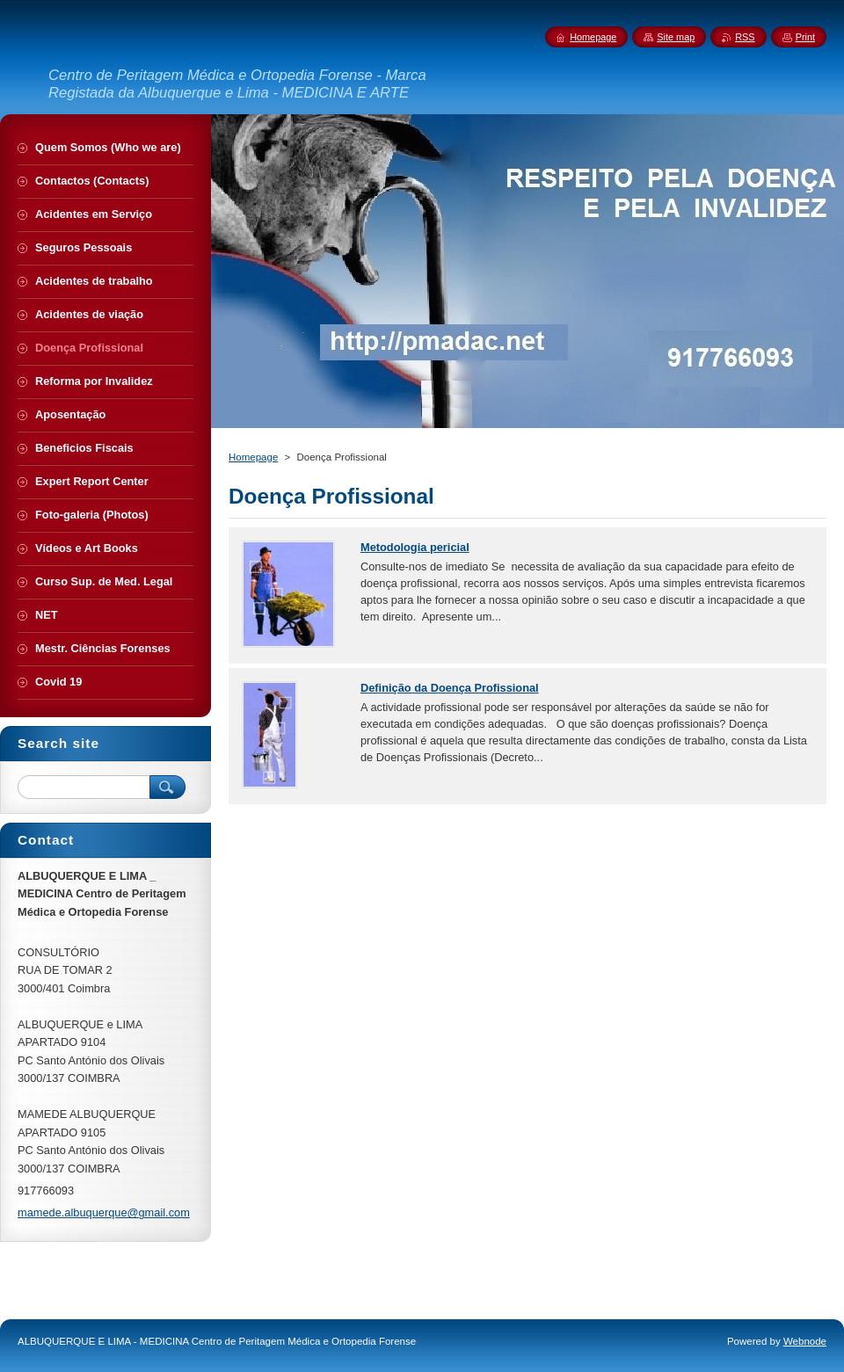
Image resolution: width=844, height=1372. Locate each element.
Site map (676, 37)
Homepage (253, 457)
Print (805, 37)
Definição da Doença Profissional (449, 687)
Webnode (804, 1341)
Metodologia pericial (414, 547)
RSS (744, 37)
